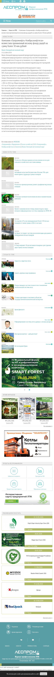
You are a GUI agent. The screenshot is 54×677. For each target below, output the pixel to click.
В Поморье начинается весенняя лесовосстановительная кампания (33, 198)
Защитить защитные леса (23, 261)
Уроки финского (20, 310)
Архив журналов (17, 632)
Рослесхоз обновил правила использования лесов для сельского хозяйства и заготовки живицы (32, 161)
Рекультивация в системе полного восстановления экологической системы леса (31, 286)
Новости (18, 646)
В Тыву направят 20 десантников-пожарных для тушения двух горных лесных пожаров (33, 246)
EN (14, 1)
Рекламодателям (37, 627)
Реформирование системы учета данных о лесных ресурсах (33, 322)
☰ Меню (7, 20)
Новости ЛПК (13, 30)
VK (20, 1)
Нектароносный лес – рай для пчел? (26, 334)
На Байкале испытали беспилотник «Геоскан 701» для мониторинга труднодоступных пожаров (31, 173)
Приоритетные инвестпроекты (14, 489)
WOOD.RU (17, 142)
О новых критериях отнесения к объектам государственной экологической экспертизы (29, 298)
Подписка (15, 627)
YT (33, 640)
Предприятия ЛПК (40, 476)
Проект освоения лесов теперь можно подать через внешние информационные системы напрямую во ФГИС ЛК (33, 210)
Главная (4, 30)
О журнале (46, 646)
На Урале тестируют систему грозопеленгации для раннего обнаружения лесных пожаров (33, 234)
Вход (7, 1)
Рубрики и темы (32, 646)
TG (24, 1)
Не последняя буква (21, 346)
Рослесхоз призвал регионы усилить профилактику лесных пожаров (33, 186)
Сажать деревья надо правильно (25, 273)
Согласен (43, 674)
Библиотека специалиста (14, 476)
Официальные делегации (40, 489)
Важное (7, 646)
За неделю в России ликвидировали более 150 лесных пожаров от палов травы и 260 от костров (32, 222)
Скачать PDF (9, 423)
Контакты (35, 632)
